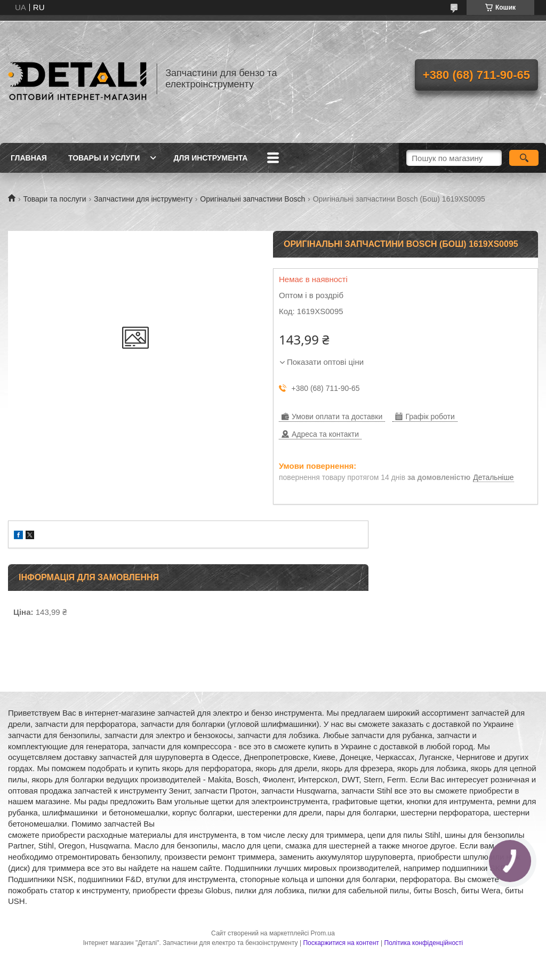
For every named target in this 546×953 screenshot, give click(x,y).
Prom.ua (323, 933)
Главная (29, 158)
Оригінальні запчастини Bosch (252, 199)
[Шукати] (524, 158)
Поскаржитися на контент (341, 943)
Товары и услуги (104, 158)
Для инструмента (210, 158)
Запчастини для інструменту (143, 199)
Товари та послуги (54, 199)
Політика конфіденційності (423, 943)
